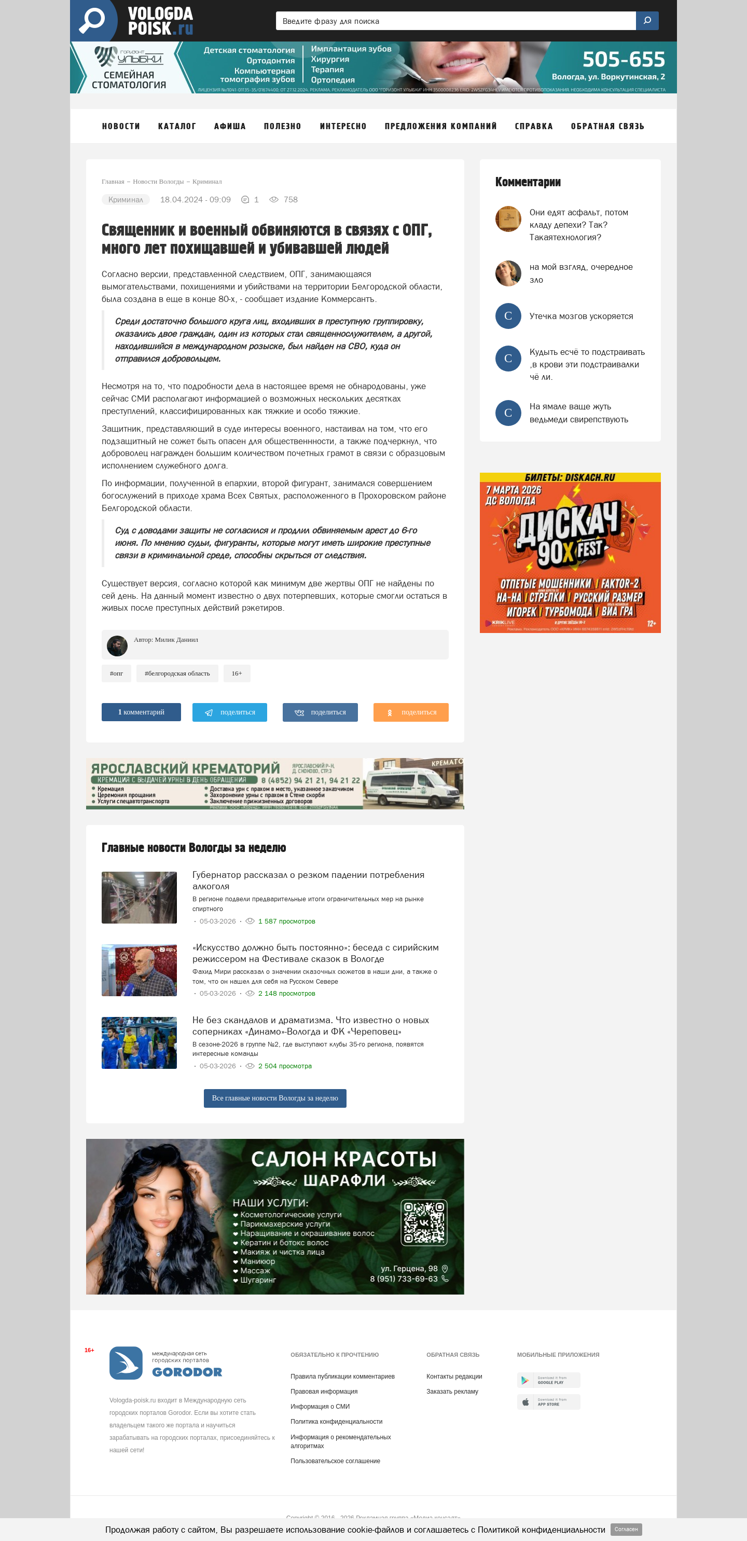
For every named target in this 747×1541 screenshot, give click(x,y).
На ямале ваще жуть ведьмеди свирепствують (579, 412)
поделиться (230, 713)
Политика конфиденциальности (336, 1421)
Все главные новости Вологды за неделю (275, 1098)
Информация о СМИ (320, 1406)
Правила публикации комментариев (342, 1376)
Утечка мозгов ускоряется (581, 316)
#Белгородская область (177, 673)
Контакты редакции (454, 1376)
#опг (116, 673)
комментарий (141, 712)
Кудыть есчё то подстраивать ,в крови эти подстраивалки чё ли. (587, 364)
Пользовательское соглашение (335, 1461)
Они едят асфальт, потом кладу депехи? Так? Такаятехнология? (579, 225)
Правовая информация (323, 1391)
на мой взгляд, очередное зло (581, 273)
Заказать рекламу (452, 1391)
